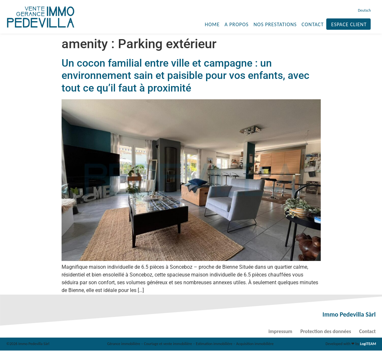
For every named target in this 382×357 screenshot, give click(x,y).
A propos (237, 24)
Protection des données (325, 331)
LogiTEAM (368, 343)
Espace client (348, 24)
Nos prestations (274, 24)
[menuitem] (363, 10)
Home (212, 24)
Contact (313, 24)
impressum (280, 331)
